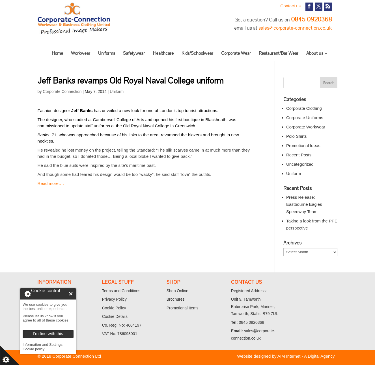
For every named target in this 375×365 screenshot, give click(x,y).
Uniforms (106, 53)
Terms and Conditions (121, 290)
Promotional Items (183, 308)
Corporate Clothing (304, 108)
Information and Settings (42, 344)
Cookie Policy (114, 308)
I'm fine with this (70, 293)
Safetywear (134, 53)
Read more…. (51, 183)
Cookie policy (33, 349)
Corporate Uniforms (304, 117)
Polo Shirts (296, 136)
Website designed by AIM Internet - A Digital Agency (286, 356)
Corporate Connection (62, 91)
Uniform (117, 91)
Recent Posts (298, 154)
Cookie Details (115, 316)
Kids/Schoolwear (197, 53)
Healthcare (163, 53)
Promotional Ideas (303, 145)
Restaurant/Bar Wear (278, 53)
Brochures (176, 299)
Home (57, 53)
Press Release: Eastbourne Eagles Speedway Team (304, 204)
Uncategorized (300, 164)
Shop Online (177, 290)
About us (314, 53)
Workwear (80, 53)
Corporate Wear (236, 53)
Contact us (290, 5)
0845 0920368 (311, 19)
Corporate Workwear (305, 126)
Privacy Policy (114, 299)
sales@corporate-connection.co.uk (295, 28)
